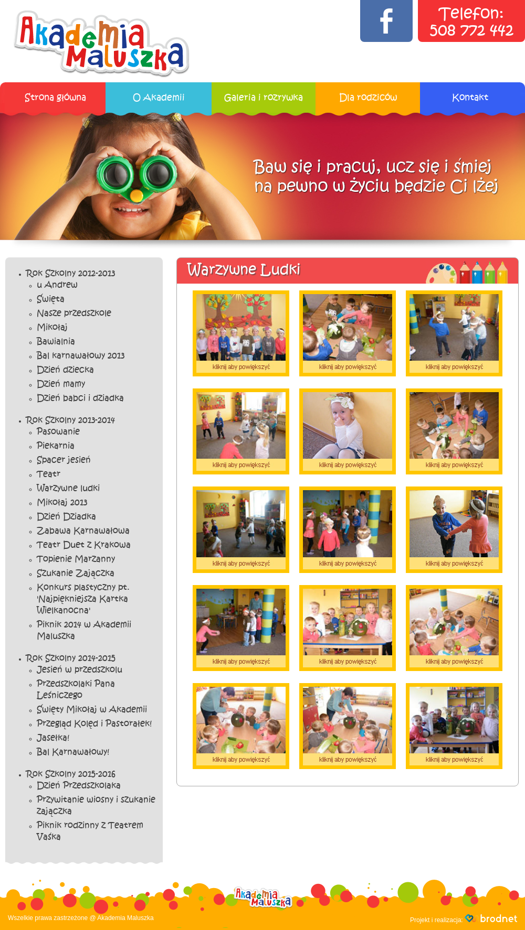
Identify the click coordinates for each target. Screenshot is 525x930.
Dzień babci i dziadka (80, 398)
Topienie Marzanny (76, 559)
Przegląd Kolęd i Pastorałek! (94, 724)
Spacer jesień (64, 460)
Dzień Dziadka (66, 517)
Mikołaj (52, 327)
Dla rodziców (368, 97)
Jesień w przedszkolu (79, 670)
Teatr (48, 474)
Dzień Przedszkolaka (79, 786)
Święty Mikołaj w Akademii (92, 710)
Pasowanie (58, 432)
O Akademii (159, 97)
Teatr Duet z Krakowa (84, 545)
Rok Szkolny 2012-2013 (70, 273)
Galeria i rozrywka (263, 97)
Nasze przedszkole (74, 313)
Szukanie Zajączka (75, 573)
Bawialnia (56, 342)
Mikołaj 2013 (62, 503)
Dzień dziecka (65, 370)
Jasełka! (53, 738)
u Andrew (57, 285)
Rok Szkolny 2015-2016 (71, 774)
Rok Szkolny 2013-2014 (70, 420)
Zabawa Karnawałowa (83, 531)
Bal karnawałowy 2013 (80, 356)
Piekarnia (56, 446)
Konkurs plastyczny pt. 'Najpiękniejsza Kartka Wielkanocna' (83, 599)
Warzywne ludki (68, 488)
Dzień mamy (61, 384)
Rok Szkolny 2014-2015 (71, 658)
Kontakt (470, 97)
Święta (51, 299)
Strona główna (55, 97)
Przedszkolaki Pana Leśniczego (76, 689)
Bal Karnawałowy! (73, 752)
